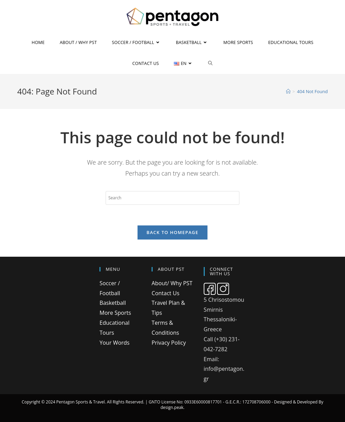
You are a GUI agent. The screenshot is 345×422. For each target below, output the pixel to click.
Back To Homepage (172, 232)
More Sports (115, 312)
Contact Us (165, 293)
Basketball (112, 303)
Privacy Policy (169, 342)
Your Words (114, 342)
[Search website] (210, 63)
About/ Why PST (172, 283)
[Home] (288, 91)
